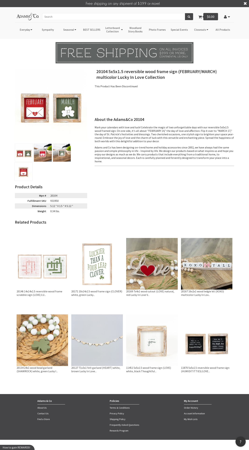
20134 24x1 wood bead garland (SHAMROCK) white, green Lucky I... (37, 369)
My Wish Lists (191, 419)
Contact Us (43, 413)
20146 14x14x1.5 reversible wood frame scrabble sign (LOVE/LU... (39, 292)
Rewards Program (119, 430)
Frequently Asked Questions (124, 424)
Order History (191, 407)
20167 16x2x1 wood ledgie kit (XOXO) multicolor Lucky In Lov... (202, 292)
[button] (227, 16)
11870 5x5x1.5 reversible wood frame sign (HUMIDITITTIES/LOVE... (205, 369)
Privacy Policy (117, 413)
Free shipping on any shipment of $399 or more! (123, 3)
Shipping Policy (117, 419)
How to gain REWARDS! (16, 447)
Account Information (194, 413)
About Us (42, 407)
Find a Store (43, 419)
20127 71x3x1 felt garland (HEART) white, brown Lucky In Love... (95, 369)
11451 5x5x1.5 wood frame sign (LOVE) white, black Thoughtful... (148, 369)
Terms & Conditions (120, 407)
